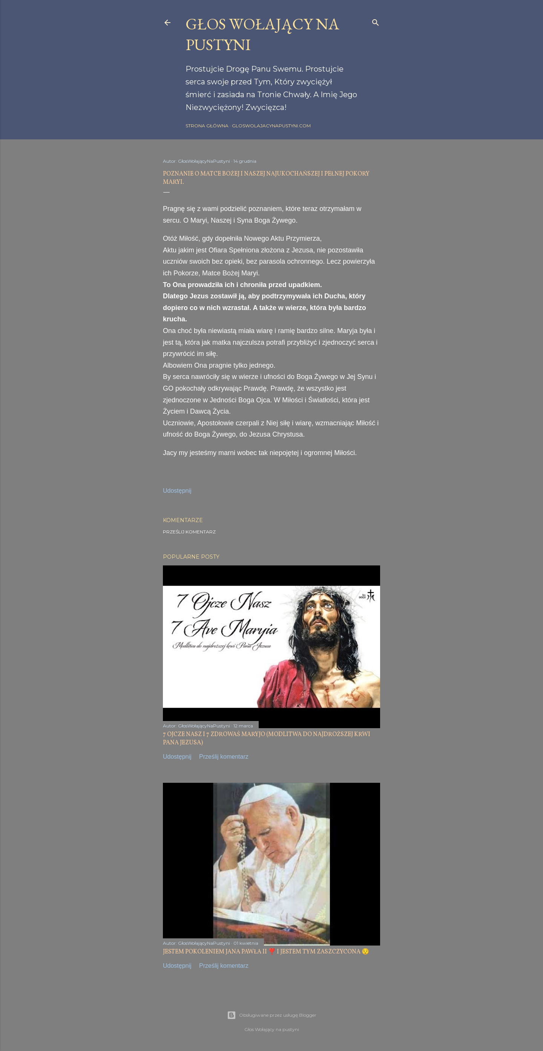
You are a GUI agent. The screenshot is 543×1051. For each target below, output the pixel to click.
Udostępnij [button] (177, 490)
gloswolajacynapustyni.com (271, 125)
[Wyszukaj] (375, 21)
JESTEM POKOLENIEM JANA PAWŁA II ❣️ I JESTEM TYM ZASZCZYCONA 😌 (266, 952)
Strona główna (207, 125)
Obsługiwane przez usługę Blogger (271, 1015)
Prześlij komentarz (189, 532)
